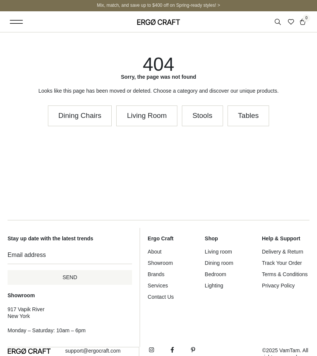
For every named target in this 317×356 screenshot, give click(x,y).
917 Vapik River (26, 309)
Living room (218, 252)
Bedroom (215, 274)
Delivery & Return (282, 252)
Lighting (214, 286)
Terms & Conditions (285, 274)
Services (158, 286)
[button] (16, 21)
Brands (156, 274)
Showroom (160, 263)
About (155, 252)
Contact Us (161, 297)
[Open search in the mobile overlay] (278, 22)
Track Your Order (282, 263)
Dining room (219, 263)
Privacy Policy (278, 286)
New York (19, 316)
